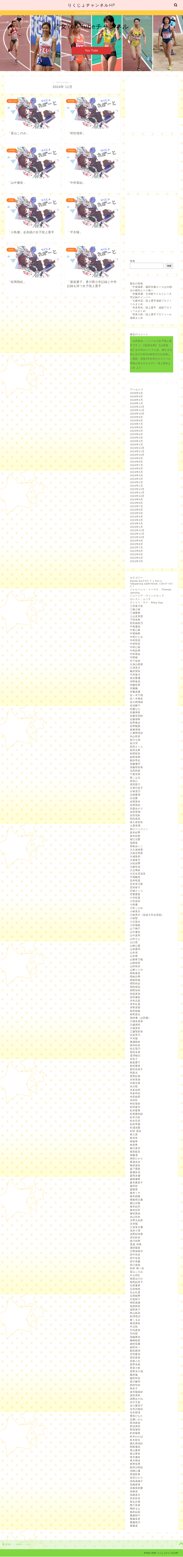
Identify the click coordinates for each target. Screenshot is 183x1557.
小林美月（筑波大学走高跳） (147, 915)
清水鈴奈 (135, 1237)
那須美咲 (135, 1426)
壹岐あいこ (136, 846)
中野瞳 (134, 657)
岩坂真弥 (135, 994)
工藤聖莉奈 (136, 1031)
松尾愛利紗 (136, 1114)
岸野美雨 (135, 1007)
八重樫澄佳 (136, 733)
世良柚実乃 (136, 623)
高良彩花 (135, 1498)
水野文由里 (136, 1220)
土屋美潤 (135, 826)
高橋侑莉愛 (136, 1488)
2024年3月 (136, 479)
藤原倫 (134, 1375)
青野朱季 (135, 1464)
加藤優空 (135, 764)
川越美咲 (135, 1025)
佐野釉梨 (135, 726)
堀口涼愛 (135, 839)
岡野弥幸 (135, 990)
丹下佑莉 (135, 661)
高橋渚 (134, 1491)
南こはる (135, 777)
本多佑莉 (135, 1090)
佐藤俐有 (135, 712)
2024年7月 (136, 465)
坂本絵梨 (135, 836)
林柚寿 (134, 1141)
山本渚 (134, 952)
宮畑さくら (136, 891)
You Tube (91, 50)
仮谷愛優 (135, 678)
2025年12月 (137, 407)
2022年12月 (137, 530)
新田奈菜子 (136, 1069)
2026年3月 (136, 396)
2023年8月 (136, 503)
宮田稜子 (135, 887)
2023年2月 (136, 523)
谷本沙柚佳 (136, 1409)
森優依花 (135, 1172)
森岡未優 (135, 1176)
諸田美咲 (135, 1395)
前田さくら (136, 747)
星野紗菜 (135, 1076)
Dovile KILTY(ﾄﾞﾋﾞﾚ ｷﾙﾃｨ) (146, 581)
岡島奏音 (135, 973)
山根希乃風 (136, 959)
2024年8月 (136, 462)
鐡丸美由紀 (136, 1443)
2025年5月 (136, 431)
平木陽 (134, 1038)
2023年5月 (136, 513)
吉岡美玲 (135, 801)
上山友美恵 (136, 616)
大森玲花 (135, 867)
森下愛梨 (135, 1169)
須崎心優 (135, 1471)
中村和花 (135, 640)
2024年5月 (136, 472)
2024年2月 (136, 482)
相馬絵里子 (136, 1282)
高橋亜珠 (135, 1484)
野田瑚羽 (135, 1430)
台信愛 (134, 798)
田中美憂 (135, 1261)
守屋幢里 (135, 877)
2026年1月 (136, 403)
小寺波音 (135, 901)
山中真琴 (135, 935)
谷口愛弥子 (136, 1406)
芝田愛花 (135, 1354)
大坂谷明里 (136, 853)
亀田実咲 (135, 671)
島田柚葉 (135, 1011)
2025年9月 (136, 417)
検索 (132, 261)
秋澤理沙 (135, 1316)
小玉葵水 (135, 922)
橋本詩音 (135, 1210)
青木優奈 (135, 1457)
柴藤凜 (134, 1155)
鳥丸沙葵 (135, 1502)
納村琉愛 (135, 1344)
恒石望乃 (135, 1049)
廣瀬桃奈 (135, 1042)
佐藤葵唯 (135, 719)
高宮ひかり (136, 1478)
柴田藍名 (135, 1152)
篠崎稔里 (135, 1340)
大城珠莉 (135, 856)
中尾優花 (135, 626)
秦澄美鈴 (135, 1323)
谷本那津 (135, 1412)
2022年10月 (137, 537)
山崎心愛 (135, 946)
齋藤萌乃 (135, 1522)
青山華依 (135, 1454)
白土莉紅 (135, 1275)
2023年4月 (136, 516)
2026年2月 (136, 400)
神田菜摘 (135, 1303)
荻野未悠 (135, 1364)
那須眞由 (135, 1423)
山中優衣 (135, 932)
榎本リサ (135, 1193)
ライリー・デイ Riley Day (146, 602)
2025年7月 (136, 424)
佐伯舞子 (135, 705)
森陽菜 (134, 1189)
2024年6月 (136, 468)
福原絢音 (135, 1306)
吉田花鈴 (135, 815)
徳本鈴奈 (135, 1045)
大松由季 (135, 863)
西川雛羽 (135, 1381)
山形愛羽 (135, 949)
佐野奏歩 (135, 723)
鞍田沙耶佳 (136, 1467)
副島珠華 (135, 757)
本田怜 (134, 1100)
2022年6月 (136, 551)
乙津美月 (135, 668)
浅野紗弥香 (136, 1234)
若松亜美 (135, 1357)
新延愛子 (135, 1062)
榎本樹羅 (135, 1196)
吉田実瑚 (135, 812)
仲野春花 (135, 681)
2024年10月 (137, 455)
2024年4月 (136, 475)
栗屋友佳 (135, 1162)
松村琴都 (135, 1124)
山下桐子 (135, 928)
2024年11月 (137, 451)
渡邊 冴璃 (135, 1244)
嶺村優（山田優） (140, 1018)
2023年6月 (136, 510)
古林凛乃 (135, 791)
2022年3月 (136, 561)
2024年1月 (136, 486)
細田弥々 (135, 1347)
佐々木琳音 (136, 699)
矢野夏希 (135, 1285)
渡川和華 (135, 1241)
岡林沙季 (135, 977)
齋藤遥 (134, 1526)
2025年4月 (136, 434)
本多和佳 (135, 1093)
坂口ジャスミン (139, 829)
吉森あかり (136, 808)
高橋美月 (135, 1495)
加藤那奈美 (136, 767)
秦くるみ (135, 1320)
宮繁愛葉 (135, 894)
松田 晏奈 (135, 1131)
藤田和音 (135, 1378)
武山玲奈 (135, 1217)
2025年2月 (136, 441)
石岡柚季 (135, 1296)
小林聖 (134, 918)
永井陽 (134, 1224)
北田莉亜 (135, 771)
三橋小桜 (135, 609)
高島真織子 (136, 1481)
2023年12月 (137, 489)
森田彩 (134, 1186)
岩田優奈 (135, 997)
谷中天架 (135, 1402)
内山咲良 (135, 736)
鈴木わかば (136, 1436)
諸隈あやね (136, 1399)
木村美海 (135, 1079)
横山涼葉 (135, 1203)
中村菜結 (135, 654)
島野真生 (135, 1014)
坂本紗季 (135, 832)
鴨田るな (135, 1508)
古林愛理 (135, 795)
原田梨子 (135, 784)
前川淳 (134, 743)
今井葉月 (135, 674)
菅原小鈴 (135, 1368)
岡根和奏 (135, 980)
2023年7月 (136, 506)
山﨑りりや (136, 970)
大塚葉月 (135, 860)
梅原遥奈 (135, 1165)
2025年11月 (137, 410)
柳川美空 (135, 1148)
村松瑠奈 (135, 1104)
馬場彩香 (135, 1474)
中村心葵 (135, 647)
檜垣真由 (135, 1213)
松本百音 (135, 1121)
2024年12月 (137, 448)
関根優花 (135, 1447)
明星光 (134, 1073)
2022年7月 (136, 547)
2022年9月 (136, 540)
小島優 (134, 904)
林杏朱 (134, 1138)
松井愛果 (135, 1110)
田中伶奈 (135, 1255)
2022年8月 (136, 544)
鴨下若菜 (135, 1505)
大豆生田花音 (138, 874)
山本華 (134, 956)
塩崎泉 (134, 843)
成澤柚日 (135, 1055)
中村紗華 (135, 650)
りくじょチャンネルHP (91, 5)
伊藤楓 (134, 688)
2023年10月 (137, 496)
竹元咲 (134, 1327)
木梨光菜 (135, 1083)
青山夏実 (135, 1450)
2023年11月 (137, 492)
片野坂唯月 (136, 1251)
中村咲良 (135, 644)
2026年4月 (136, 393)
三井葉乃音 (136, 606)
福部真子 (135, 1309)
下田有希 (135, 620)
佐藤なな (135, 709)
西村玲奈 (135, 1385)
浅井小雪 (135, 1230)
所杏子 (134, 1059)
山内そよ (135, 939)
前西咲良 (135, 753)
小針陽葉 (135, 925)
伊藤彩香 (135, 685)
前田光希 (135, 750)
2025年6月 (136, 427)
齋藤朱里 (135, 1519)
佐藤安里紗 (136, 716)
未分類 (134, 1086)
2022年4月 (136, 558)
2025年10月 (137, 413)
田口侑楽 (135, 1265)
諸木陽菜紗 (136, 1392)
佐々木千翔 (136, 695)
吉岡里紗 (135, 805)
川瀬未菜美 (136, 1021)
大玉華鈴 (135, 870)
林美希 (134, 1145)
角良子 (134, 1388)
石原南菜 (135, 1289)
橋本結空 (135, 1206)
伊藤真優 (135, 692)
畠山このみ (136, 1272)
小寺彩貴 (135, 898)
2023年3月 (136, 520)
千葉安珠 (135, 774)
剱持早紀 (135, 760)
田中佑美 (135, 1258)
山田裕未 (135, 966)
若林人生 (135, 1361)
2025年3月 (136, 438)
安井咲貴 (135, 880)
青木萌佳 (135, 1460)
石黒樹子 (135, 1299)
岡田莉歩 (135, 983)
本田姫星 (135, 1097)
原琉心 (134, 781)
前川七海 (135, 740)
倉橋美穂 (135, 729)
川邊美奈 (135, 1028)
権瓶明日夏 (136, 1200)
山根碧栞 (135, 963)
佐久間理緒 (136, 702)
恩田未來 (135, 1052)
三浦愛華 (135, 613)
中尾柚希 (135, 633)
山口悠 (134, 942)
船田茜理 (135, 1351)
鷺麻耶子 (135, 1515)
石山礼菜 (135, 1292)
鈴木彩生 (135, 1440)
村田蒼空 (135, 1107)
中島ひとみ (136, 637)
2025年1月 (136, 444)
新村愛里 (135, 1066)
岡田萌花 (135, 987)
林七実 (134, 1134)
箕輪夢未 (135, 1337)
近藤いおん (136, 1419)
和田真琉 (135, 819)
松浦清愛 (135, 1128)
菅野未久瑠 (136, 1371)
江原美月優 (136, 1227)
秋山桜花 (135, 1313)
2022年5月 (136, 554)
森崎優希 (135, 1179)
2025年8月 (136, 420)
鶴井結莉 (135, 1512)
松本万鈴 (135, 1117)
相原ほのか (136, 1279)
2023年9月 (136, 499)
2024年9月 (136, 458)
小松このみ (136, 908)
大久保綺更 (136, 850)
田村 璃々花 (137, 1268)
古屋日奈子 (136, 788)
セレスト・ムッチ (140, 599)
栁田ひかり (136, 1158)
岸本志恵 (135, 1001)
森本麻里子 (136, 1182)
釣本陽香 (135, 1433)
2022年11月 (137, 534)
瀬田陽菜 (135, 1248)
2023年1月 (136, 527)
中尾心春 (135, 630)
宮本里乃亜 (136, 884)
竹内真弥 (135, 1330)
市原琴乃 (135, 1035)
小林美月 (135, 911)
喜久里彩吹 (136, 822)
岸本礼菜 (135, 1004)
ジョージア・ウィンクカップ (147, 596)
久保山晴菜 (136, 664)
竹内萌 (134, 1333)
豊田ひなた (136, 1416)
